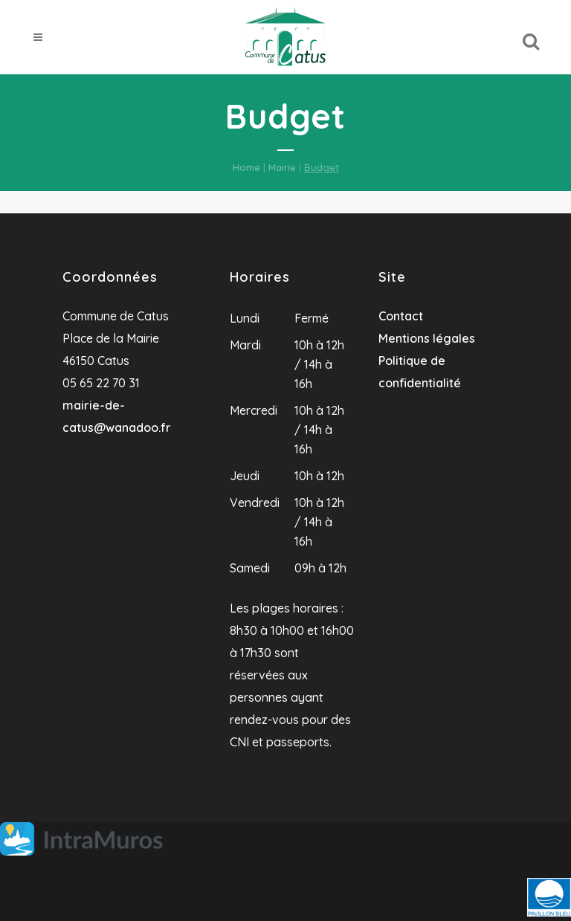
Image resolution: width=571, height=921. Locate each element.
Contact (400, 315)
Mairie (282, 167)
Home (246, 167)
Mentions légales (426, 338)
